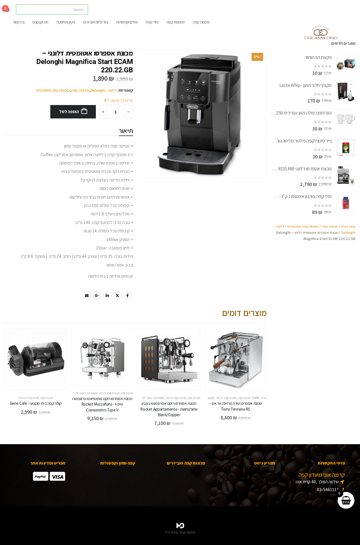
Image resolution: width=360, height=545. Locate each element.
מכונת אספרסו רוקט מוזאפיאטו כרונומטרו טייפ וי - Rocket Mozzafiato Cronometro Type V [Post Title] (102, 404)
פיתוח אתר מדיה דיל (180, 532)
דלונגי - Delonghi (104, 90)
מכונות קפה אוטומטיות (52, 90)
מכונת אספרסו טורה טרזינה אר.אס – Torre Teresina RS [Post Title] (235, 406)
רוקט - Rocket (144, 398)
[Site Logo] (321, 35)
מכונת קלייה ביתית (28, 398)
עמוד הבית (348, 226)
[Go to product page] (346, 64)
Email (86, 295)
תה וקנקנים (40, 22)
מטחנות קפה (176, 22)
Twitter (117, 295)
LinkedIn (107, 295)
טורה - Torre (259, 398)
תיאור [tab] (126, 130)
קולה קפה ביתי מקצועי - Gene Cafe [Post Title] (35, 403)
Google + (97, 295)
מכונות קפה (201, 22)
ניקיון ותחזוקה (65, 22)
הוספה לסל (69, 112)
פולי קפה (152, 22)
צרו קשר (19, 22)
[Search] (24, 9)
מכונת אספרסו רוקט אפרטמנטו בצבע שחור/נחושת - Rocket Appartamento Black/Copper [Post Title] (168, 409)
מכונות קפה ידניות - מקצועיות (220, 398)
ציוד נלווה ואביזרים (95, 22)
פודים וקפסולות (127, 22)
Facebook (127, 295)
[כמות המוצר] (116, 112)
